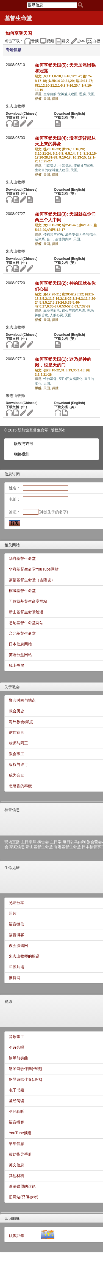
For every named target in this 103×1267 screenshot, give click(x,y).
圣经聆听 (16, 1111)
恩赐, (83, 94)
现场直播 (12, 842)
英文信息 (16, 1165)
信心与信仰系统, (74, 310)
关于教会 (12, 687)
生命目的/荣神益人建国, (61, 94)
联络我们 (21, 454)
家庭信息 (17, 847)
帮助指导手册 (20, 1154)
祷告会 (43, 842)
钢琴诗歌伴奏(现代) (25, 1079)
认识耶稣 (12, 1218)
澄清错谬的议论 (22, 1186)
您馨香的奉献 (20, 786)
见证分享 (16, 903)
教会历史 (16, 711)
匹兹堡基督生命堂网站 (28, 601)
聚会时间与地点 (22, 700)
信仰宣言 (16, 732)
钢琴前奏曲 (18, 1058)
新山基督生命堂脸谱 (26, 612)
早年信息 (16, 1143)
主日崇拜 (28, 842)
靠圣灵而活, (52, 310)
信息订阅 (12, 474)
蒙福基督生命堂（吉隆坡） (32, 580)
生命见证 (12, 867)
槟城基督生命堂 (22, 590)
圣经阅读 (16, 1101)
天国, (91, 94)
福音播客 (16, 1122)
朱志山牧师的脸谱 (24, 956)
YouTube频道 (20, 1133)
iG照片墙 (16, 967)
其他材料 (16, 1175)
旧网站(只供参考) (23, 1197)
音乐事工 (16, 1036)
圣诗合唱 (16, 1047)
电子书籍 (16, 1090)
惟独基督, (51, 379)
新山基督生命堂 (39, 847)
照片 (12, 913)
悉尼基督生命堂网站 (26, 622)
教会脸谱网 (18, 945)
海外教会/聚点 (21, 721)
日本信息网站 (20, 644)
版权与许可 (23, 443)
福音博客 (16, 935)
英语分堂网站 (20, 655)
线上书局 (16, 665)
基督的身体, (64, 239)
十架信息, (66, 165)
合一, (51, 239)
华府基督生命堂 (22, 558)
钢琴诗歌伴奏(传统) (25, 1068)
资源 (8, 1001)
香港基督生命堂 (67, 847)
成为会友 (16, 775)
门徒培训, (51, 165)
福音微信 (16, 924)
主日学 (56, 842)
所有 (62, 430)
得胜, (55, 99)
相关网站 (12, 545)
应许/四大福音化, (71, 379)
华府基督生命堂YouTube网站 (34, 569)
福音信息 (12, 810)
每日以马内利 (74, 842)
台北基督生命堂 (22, 633)
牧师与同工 (18, 743)
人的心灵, (57, 315)
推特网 (14, 977)
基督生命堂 (18, 18)
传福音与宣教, (84, 165)
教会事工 (16, 754)
